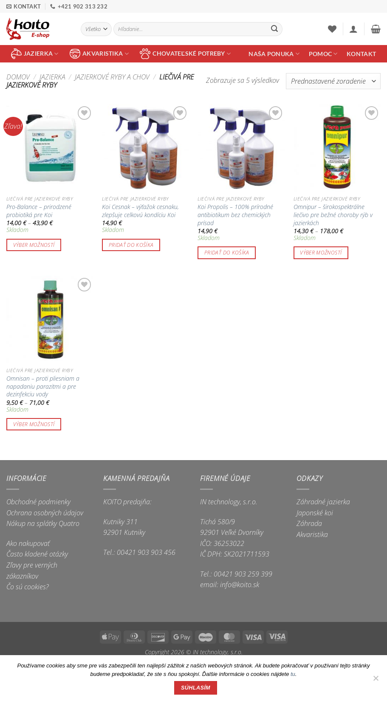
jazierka (35, 53)
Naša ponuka (274, 54)
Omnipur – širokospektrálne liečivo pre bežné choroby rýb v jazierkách (333, 214)
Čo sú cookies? (27, 586)
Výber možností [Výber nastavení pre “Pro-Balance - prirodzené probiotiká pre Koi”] (34, 245)
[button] (353, 29)
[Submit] (274, 29)
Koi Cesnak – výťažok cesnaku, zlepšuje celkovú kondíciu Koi (140, 211)
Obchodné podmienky (38, 501)
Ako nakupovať (28, 543)
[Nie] (375, 680)
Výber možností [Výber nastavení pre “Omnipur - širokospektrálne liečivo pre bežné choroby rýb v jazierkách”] (321, 252)
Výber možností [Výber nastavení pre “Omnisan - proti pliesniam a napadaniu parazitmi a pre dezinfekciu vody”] (34, 424)
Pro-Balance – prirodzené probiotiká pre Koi (38, 211)
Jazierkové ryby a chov (112, 77)
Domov (18, 77)
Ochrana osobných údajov (44, 512)
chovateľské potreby (185, 53)
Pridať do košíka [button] (131, 245)
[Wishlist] (332, 29)
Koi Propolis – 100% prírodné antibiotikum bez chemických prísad (235, 214)
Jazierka (52, 77)
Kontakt (361, 53)
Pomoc (323, 54)
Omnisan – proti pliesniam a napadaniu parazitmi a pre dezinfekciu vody (42, 386)
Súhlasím (195, 688)
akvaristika (99, 53)
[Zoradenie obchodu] (333, 81)
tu (293, 674)
